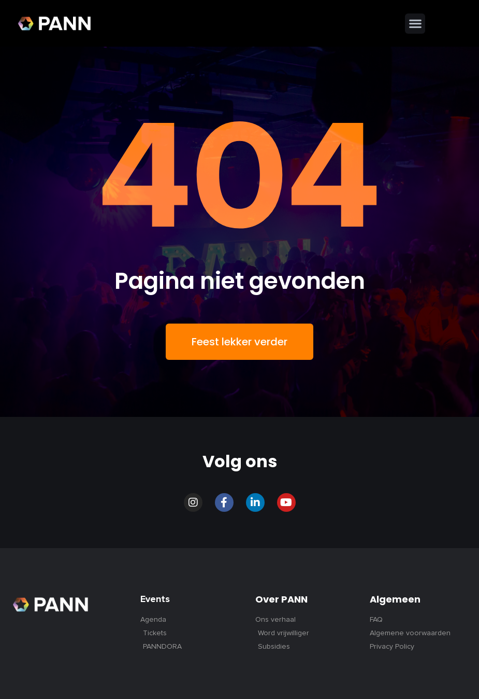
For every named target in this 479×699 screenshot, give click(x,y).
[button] (415, 23)
